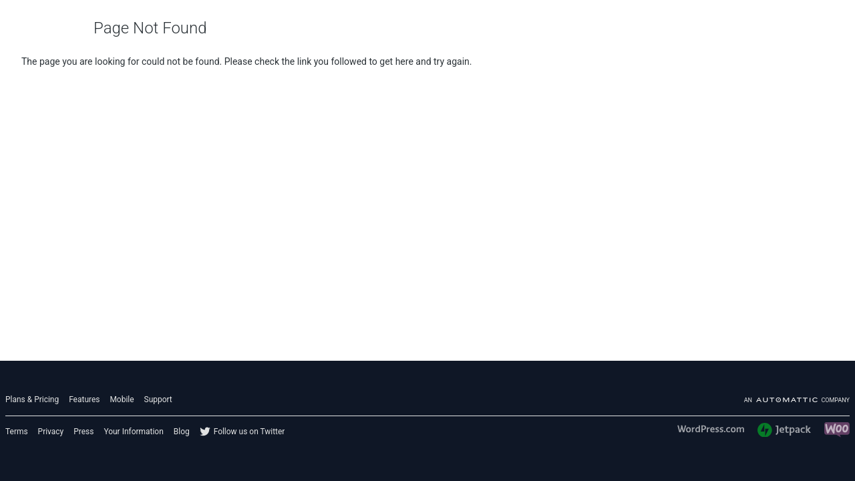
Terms (16, 431)
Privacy (51, 431)
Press (83, 431)
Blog (182, 431)
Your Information (133, 431)
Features (84, 399)
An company (797, 400)
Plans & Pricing (32, 399)
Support (158, 399)
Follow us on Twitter (249, 431)
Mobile (122, 399)
